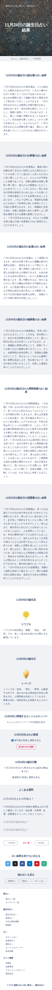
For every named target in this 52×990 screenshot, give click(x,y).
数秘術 (8, 925)
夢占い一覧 (10, 899)
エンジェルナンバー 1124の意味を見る (26, 722)
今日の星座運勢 (12, 921)
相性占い (25, 881)
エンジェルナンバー (14, 947)
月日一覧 (26, 843)
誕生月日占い (11, 914)
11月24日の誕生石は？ (16, 829)
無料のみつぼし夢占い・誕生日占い (21, 6)
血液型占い (12, 881)
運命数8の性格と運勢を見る (26, 777)
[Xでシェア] (15, 863)
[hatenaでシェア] (29, 863)
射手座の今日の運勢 (26, 747)
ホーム (14, 59)
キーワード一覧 (12, 902)
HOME (8, 963)
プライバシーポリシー (15, 970)
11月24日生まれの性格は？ (18, 798)
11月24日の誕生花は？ (16, 822)
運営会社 (9, 973)
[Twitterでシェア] (8, 863)
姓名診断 (9, 951)
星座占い (9, 918)
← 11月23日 (10, 843)
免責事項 (9, 966)
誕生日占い (25, 59)
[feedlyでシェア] (44, 863)
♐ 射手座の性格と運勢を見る (26, 740)
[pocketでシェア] (37, 863)
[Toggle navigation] (10, 11)
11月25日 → (41, 843)
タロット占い (39, 881)
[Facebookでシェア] (22, 863)
